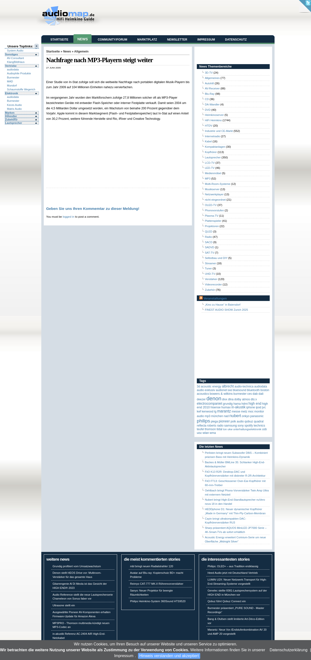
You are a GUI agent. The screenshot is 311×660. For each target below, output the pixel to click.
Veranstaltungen (215, 298)
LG (215, 411)
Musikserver (212, 189)
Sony (241, 425)
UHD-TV (210, 273)
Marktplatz (147, 39)
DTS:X (254, 399)
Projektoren (212, 226)
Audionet (221, 390)
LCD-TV (210, 162)
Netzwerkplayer (214, 194)
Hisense (216, 407)
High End (255, 403)
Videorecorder (213, 284)
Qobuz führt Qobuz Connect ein (226, 601)
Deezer (201, 399)
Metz (244, 411)
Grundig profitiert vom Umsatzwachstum (76, 566)
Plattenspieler (213, 220)
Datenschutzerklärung (289, 650)
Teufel (200, 429)
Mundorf (12, 85)
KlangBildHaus (16, 61)
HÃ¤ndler (11, 116)
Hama (237, 403)
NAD (226, 416)
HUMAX (226, 407)
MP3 (207, 178)
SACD (208, 242)
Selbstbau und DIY (216, 258)
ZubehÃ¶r (11, 119)
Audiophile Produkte (19, 73)
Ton (225, 429)
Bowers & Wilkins (221, 393)
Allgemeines (212, 78)
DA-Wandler (212, 104)
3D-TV (209, 72)
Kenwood (207, 411)
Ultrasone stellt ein (63, 605)
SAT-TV (209, 252)
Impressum (123, 656)
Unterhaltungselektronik (247, 429)
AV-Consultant (15, 58)
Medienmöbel (213, 173)
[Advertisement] (103, 74)
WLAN (206, 433)
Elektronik (11, 93)
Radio (208, 236)
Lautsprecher (13, 122)
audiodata (13, 69)
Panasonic (257, 416)
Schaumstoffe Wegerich (21, 89)
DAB (255, 393)
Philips (203, 420)
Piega (214, 421)
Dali (261, 393)
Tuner (208, 268)
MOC (251, 411)
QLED (208, 231)
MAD (10, 81)
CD (207, 99)
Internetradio (212, 136)
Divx (224, 399)
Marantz (224, 411)
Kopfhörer (211, 152)
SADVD (209, 247)
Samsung (230, 425)
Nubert (235, 415)
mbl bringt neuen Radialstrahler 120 (151, 566)
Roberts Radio (215, 425)
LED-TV (210, 167)
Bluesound (239, 390)
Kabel (208, 141)
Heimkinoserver (214, 114)
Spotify (248, 425)
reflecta (201, 425)
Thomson (210, 429)
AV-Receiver (212, 88)
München (217, 416)
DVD (208, 109)
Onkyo (246, 416)
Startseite (60, 39)
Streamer (210, 263)
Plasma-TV (211, 215)
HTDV (208, 125)
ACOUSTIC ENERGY (211, 386)
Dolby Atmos (242, 399)
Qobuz (249, 421)
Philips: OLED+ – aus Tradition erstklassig (232, 566)
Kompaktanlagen (215, 146)
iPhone (250, 407)
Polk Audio (237, 421)
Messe (236, 411)
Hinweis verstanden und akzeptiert (169, 656)
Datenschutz (236, 39)
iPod (258, 407)
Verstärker (211, 279)
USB (264, 429)
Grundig (228, 403)
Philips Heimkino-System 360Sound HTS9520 (157, 601)
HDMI (245, 403)
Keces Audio (14, 104)
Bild (230, 390)
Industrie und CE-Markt (219, 130)
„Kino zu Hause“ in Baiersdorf (222, 304)
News (82, 39)
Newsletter (177, 39)
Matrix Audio (14, 108)
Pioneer (224, 421)
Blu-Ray (210, 93)
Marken (10, 112)
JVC (264, 407)
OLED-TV (211, 205)
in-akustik (239, 407)
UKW (230, 429)
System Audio (15, 50)
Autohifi (209, 83)
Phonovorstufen (214, 210)
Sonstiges (11, 54)
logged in (68, 216)
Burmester (13, 77)
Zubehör (210, 289)
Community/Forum (112, 39)
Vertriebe (11, 65)
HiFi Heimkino (213, 120)
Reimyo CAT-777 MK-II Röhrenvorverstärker (156, 583)
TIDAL (219, 429)
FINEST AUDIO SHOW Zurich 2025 (226, 309)
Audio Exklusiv (206, 390)
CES (249, 393)
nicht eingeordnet (215, 199)
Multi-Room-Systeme (217, 183)
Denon (214, 398)
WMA (213, 433)
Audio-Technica (243, 386)
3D (198, 386)
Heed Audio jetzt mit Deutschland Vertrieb (232, 572)
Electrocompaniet (209, 403)
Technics (259, 425)
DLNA (230, 399)
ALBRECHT (228, 386)
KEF (199, 411)
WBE (199, 432)
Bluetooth (253, 390)
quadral (259, 421)
